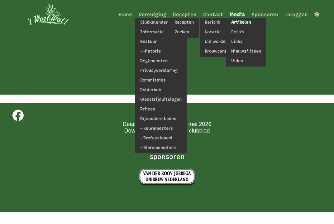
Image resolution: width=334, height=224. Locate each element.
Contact (213, 14)
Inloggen (296, 14)
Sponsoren (264, 14)
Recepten (185, 14)
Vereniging (152, 14)
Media (237, 14)
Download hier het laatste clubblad (167, 131)
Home (125, 14)
